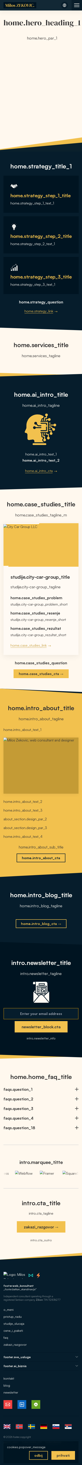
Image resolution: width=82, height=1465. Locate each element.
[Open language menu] (64, 5)
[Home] (19, 5)
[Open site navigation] (76, 5)
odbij (38, 1455)
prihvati (63, 1455)
